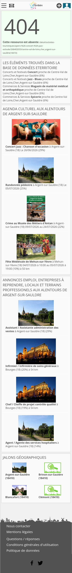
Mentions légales (19, 532)
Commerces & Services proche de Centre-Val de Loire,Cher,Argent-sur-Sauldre (35, 89)
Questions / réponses (23, 539)
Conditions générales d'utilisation (32, 544)
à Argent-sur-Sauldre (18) (34, 185)
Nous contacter (18, 526)
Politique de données (23, 550)
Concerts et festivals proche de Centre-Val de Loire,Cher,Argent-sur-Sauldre (35, 73)
